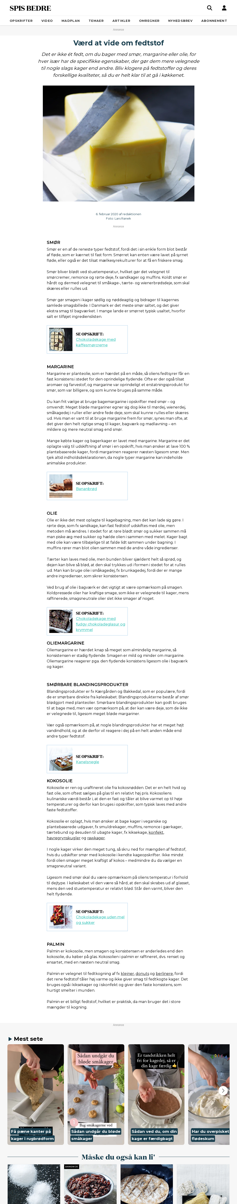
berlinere (164, 973)
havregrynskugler (64, 838)
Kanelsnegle (87, 762)
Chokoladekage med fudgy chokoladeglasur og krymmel (100, 624)
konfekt (156, 832)
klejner (127, 973)
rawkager (96, 838)
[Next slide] (223, 1090)
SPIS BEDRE (30, 8)
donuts (142, 973)
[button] (35, 1094)
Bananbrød (86, 489)
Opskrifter (21, 20)
